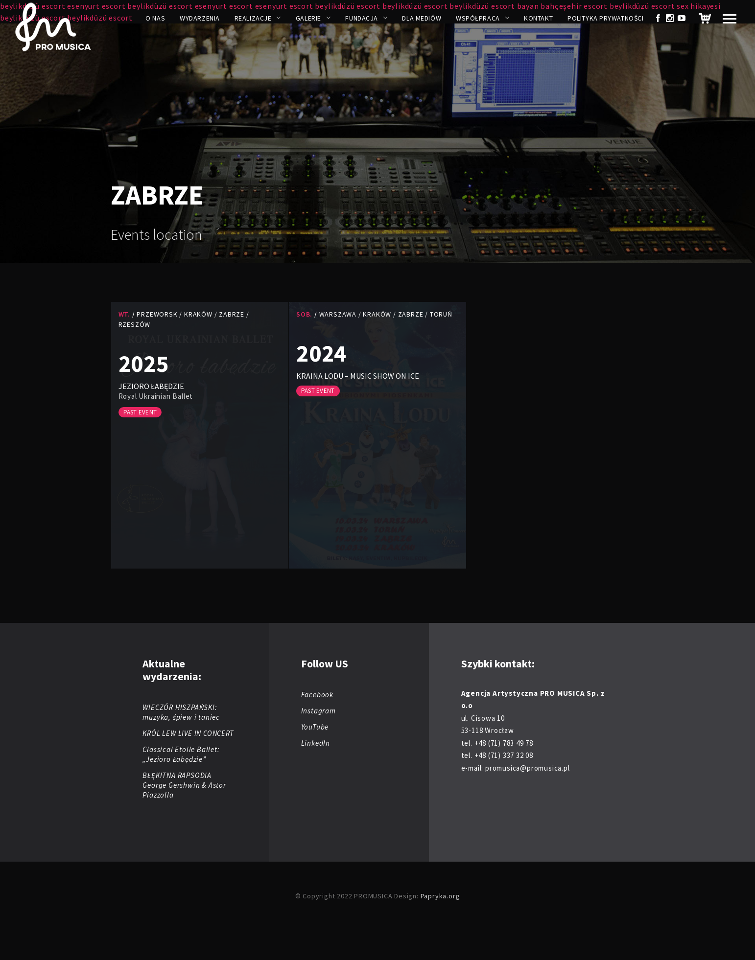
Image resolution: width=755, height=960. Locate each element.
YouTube (315, 726)
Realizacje (253, 18)
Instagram (318, 710)
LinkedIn (315, 743)
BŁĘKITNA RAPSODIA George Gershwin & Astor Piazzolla (184, 785)
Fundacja (361, 18)
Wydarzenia (200, 18)
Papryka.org (440, 895)
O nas (155, 18)
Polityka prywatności (605, 18)
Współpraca (478, 18)
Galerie (308, 18)
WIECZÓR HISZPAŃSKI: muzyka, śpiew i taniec (181, 712)
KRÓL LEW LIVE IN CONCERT (188, 733)
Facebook (317, 694)
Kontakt (538, 18)
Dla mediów (421, 18)
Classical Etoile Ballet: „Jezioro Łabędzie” (180, 754)
